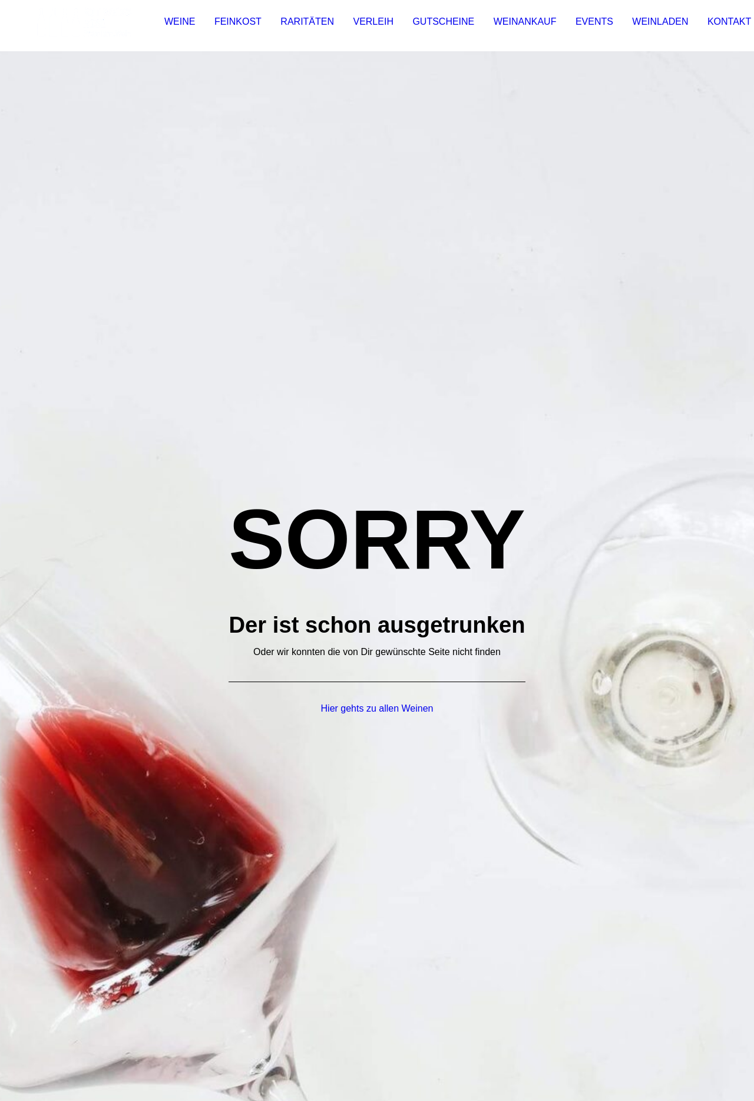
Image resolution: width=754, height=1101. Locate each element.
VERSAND (122, 1050)
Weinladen (655, 26)
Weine (175, 26)
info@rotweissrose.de (622, 558)
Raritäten (302, 26)
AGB (231, 1034)
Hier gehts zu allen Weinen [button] (377, 370)
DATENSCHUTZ (179, 1034)
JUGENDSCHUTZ (287, 1034)
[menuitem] (175, 26)
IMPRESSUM (108, 1034)
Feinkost (233, 26)
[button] (581, 611)
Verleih (369, 26)
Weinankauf (520, 26)
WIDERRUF (66, 1050)
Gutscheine (438, 26)
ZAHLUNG (175, 1050)
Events (590, 26)
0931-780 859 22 (629, 575)
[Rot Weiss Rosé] (82, 26)
